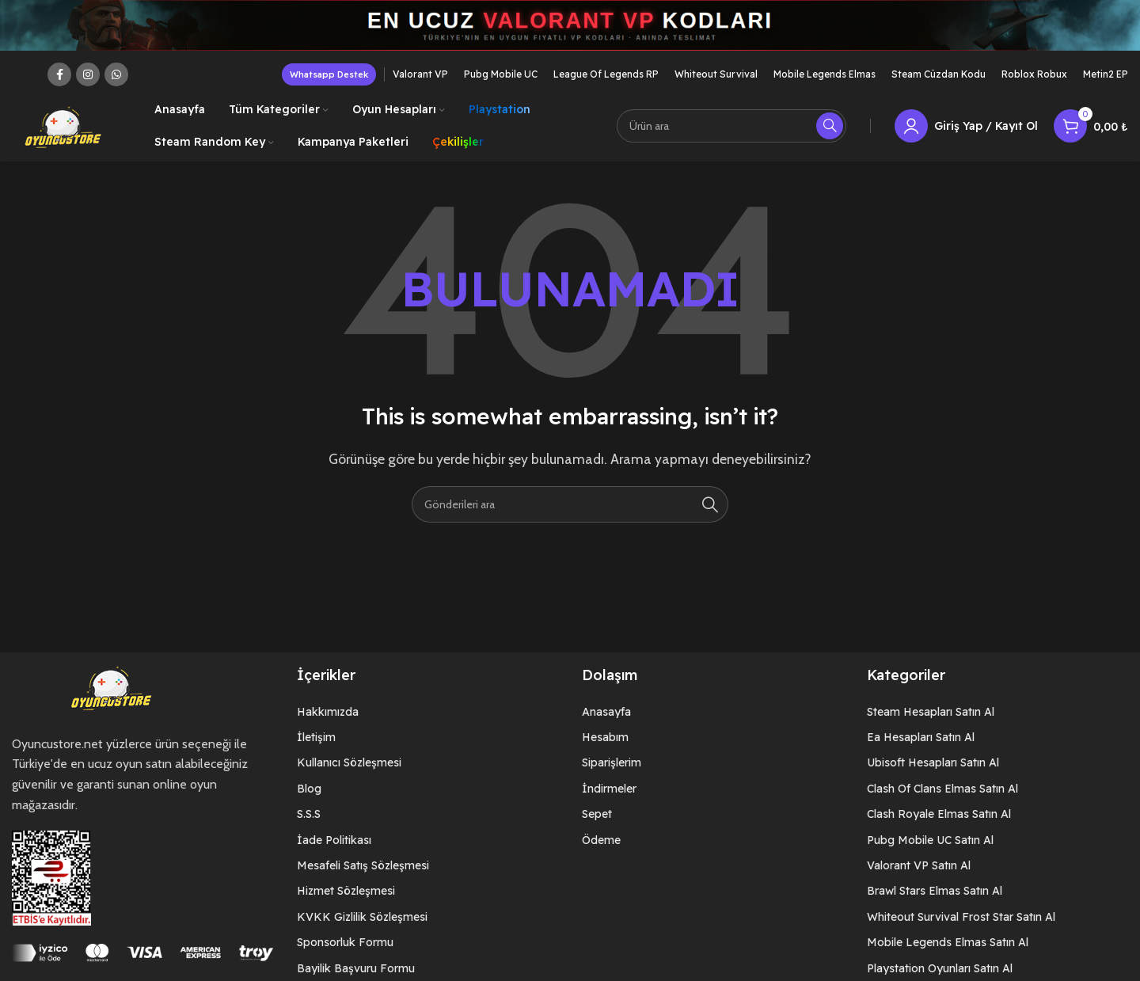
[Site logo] (63, 133)
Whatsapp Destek (329, 82)
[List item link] (427, 719)
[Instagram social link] (88, 83)
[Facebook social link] (59, 83)
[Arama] (731, 134)
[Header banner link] (570, 33)
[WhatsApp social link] (116, 83)
